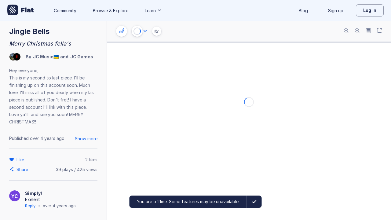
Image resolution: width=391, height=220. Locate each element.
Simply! (33, 193)
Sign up (335, 10)
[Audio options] (145, 31)
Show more (86, 138)
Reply (30, 205)
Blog (303, 10)
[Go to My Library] (20, 10)
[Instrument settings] (121, 31)
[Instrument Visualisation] (156, 31)
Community (65, 10)
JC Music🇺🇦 (46, 56)
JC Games (81, 56)
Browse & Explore (110, 10)
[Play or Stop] (137, 31)
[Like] (21, 159)
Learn (153, 10)
